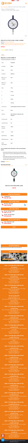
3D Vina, (18, 44)
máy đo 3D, (10, 44)
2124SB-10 (7, 161)
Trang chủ (2, 9)
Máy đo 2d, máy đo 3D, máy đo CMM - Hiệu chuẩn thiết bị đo (11, 247)
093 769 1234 (7, 198)
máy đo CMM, (14, 44)
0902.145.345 (7, 205)
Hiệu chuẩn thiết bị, (4, 44)
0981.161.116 (7, 212)
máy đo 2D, (6, 43)
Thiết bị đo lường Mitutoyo (10, 9)
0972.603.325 (7, 216)
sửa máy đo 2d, (11, 43)
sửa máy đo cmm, (22, 43)
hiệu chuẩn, (22, 44)
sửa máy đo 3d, (16, 43)
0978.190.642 (7, 223)
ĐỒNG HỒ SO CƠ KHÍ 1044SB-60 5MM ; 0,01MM (14, 185)
